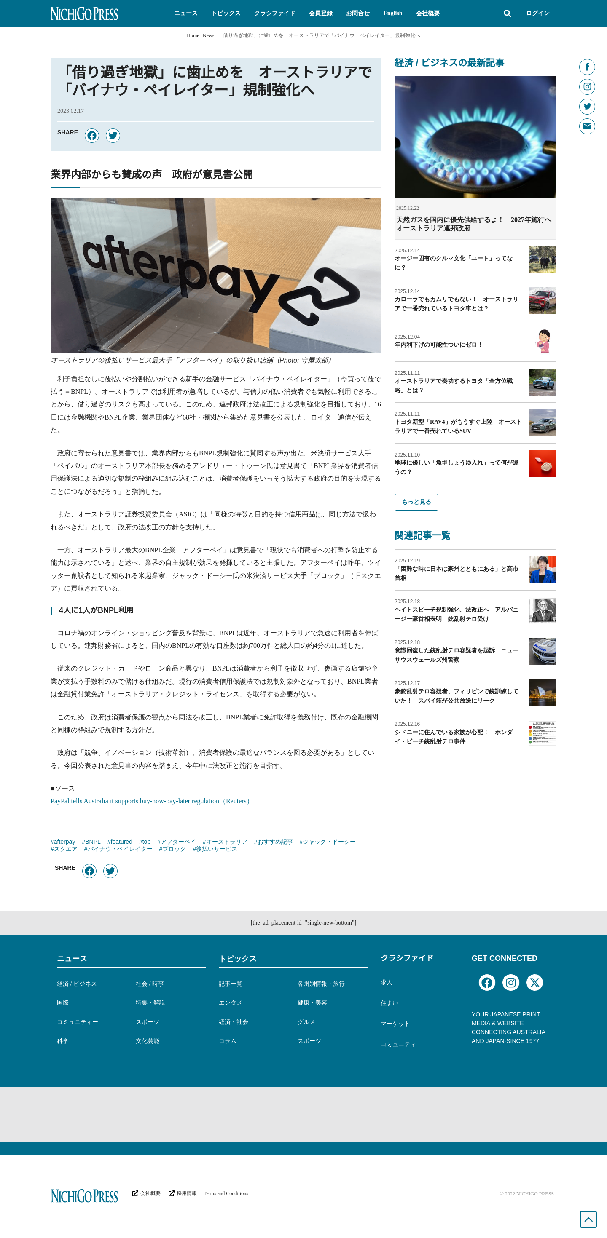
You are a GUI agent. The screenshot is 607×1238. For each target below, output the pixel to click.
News (208, 35)
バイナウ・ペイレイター (120, 850)
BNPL (93, 842)
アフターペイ (178, 842)
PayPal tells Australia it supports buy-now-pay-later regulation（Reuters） (152, 801)
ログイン (538, 13)
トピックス (238, 959)
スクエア (66, 850)
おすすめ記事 (275, 842)
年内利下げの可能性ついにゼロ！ (439, 344)
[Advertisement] (303, 1114)
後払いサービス (216, 850)
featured (121, 842)
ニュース (72, 959)
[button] (185, 13)
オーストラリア (226, 842)
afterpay (64, 842)
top (146, 842)
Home (193, 35)
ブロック (174, 850)
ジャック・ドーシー (329, 842)
